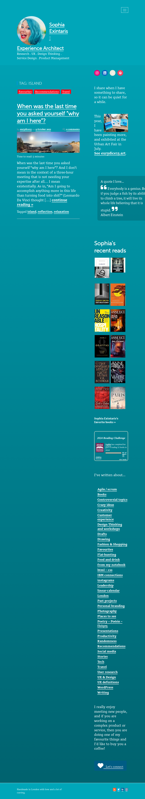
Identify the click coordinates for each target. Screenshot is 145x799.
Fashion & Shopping (112, 544)
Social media (106, 651)
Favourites (25, 91)
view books (123, 459)
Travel (66, 91)
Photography (107, 611)
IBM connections (110, 575)
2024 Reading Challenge (111, 438)
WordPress (105, 687)
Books (101, 494)
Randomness (107, 641)
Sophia (108, 444)
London (103, 595)
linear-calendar (108, 590)
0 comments (73, 129)
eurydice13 (26, 129)
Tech (100, 661)
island (31, 211)
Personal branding (111, 606)
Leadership (105, 585)
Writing (103, 692)
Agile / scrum (107, 489)
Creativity (104, 510)
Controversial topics (112, 499)
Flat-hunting (106, 554)
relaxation (61, 211)
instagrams (105, 580)
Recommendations (47, 91)
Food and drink (108, 559)
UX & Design (106, 677)
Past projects (107, 600)
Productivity (106, 636)
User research (107, 672)
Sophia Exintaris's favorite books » (106, 420)
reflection (45, 211)
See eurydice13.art (109, 153)
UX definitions (108, 682)
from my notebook (111, 564)
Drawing (103, 539)
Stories (102, 656)
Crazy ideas (105, 504)
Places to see (106, 616)
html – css (104, 570)
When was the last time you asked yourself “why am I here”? (48, 113)
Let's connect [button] (110, 766)
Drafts (102, 534)
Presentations (107, 631)
